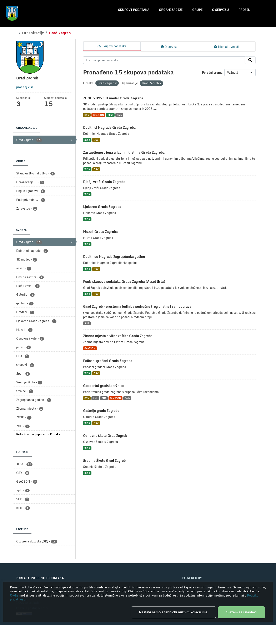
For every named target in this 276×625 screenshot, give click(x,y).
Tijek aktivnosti (226, 46)
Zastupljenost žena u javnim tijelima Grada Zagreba (124, 152)
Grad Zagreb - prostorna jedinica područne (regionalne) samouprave (137, 306)
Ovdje (14, 595)
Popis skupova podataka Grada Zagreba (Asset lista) (124, 281)
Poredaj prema (212, 72)
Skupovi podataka (133, 9)
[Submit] (250, 60)
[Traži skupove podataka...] (164, 60)
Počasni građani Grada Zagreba (107, 360)
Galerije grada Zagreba (101, 410)
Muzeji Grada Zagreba (100, 231)
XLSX (110, 115)
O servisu (220, 9)
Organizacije (171, 9)
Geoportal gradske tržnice (103, 385)
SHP (86, 323)
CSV (86, 115)
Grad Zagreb (60, 33)
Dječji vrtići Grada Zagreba (104, 181)
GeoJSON (98, 115)
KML (95, 398)
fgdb (119, 115)
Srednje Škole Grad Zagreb (104, 460)
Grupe (197, 9)
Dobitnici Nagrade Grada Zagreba (109, 127)
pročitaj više (25, 87)
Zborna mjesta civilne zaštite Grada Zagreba (117, 335)
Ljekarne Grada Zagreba (102, 206)
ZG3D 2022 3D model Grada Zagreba (113, 98)
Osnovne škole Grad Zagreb (105, 435)
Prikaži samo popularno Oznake (38, 434)
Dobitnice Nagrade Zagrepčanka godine (114, 256)
